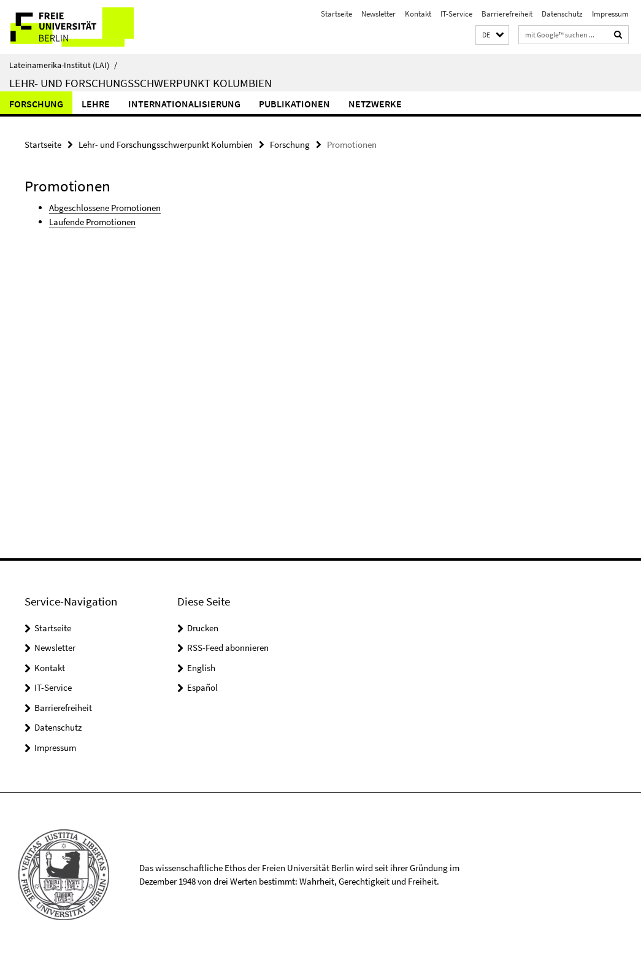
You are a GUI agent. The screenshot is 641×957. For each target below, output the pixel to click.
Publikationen (294, 104)
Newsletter (378, 14)
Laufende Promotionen (92, 222)
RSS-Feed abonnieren (228, 647)
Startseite (336, 14)
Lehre (96, 104)
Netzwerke (375, 104)
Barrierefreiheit (507, 14)
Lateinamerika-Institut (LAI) (63, 65)
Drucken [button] (202, 628)
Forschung (36, 104)
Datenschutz (562, 14)
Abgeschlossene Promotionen (105, 207)
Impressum (610, 14)
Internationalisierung (184, 104)
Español (202, 687)
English (201, 668)
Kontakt (418, 14)
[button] (492, 35)
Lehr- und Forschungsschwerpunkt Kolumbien (140, 82)
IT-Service (456, 14)
